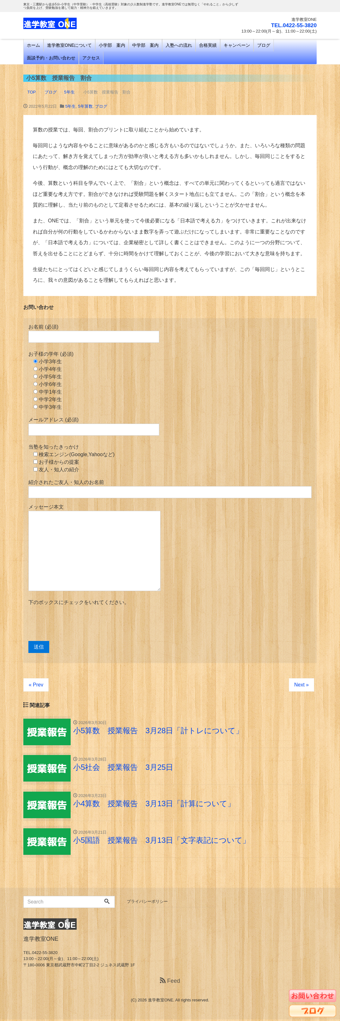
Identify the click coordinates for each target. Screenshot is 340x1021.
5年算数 (85, 106)
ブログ (263, 45)
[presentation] (76, 623)
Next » (301, 684)
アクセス (91, 57)
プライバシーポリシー (147, 903)
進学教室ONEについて (69, 45)
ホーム (33, 45)
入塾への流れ (179, 45)
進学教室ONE (160, 1001)
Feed (170, 982)
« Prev (36, 684)
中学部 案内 (145, 45)
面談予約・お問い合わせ (51, 57)
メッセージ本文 (94, 547)
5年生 (70, 106)
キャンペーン (237, 45)
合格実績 (208, 45)
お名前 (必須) (93, 333)
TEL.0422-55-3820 (293, 25)
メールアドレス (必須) (93, 426)
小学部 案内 (112, 45)
